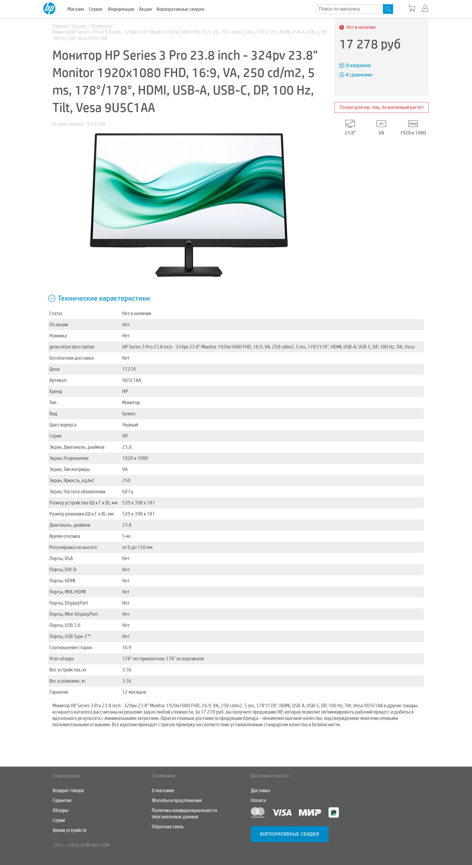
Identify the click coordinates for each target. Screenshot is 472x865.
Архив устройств (69, 830)
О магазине (163, 790)
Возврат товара (68, 790)
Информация (121, 9)
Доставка (260, 790)
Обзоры (60, 810)
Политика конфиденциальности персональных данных (184, 813)
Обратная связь (168, 826)
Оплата (258, 800)
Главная (60, 26)
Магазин (75, 9)
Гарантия (62, 800)
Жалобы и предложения (177, 800)
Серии (59, 820)
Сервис (96, 9)
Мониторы (104, 26)
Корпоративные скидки (180, 9)
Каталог (81, 26)
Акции (145, 9)
